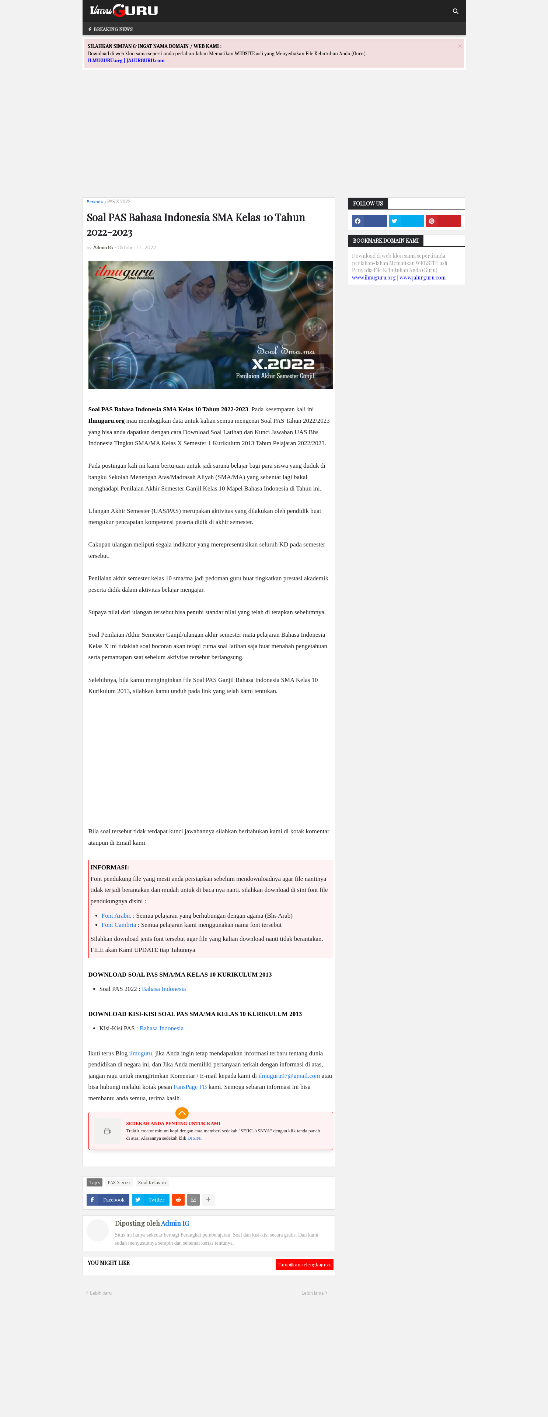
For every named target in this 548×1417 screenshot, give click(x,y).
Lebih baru (101, 1293)
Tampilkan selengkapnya (305, 1264)
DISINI (195, 1138)
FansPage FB (190, 1086)
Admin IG (175, 1223)
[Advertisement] (274, 140)
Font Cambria (119, 924)
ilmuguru (140, 1053)
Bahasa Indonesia (164, 988)
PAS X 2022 (118, 201)
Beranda (95, 201)
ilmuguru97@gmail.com (289, 1075)
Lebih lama (312, 1293)
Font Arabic (117, 915)
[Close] (460, 46)
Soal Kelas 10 (152, 1182)
